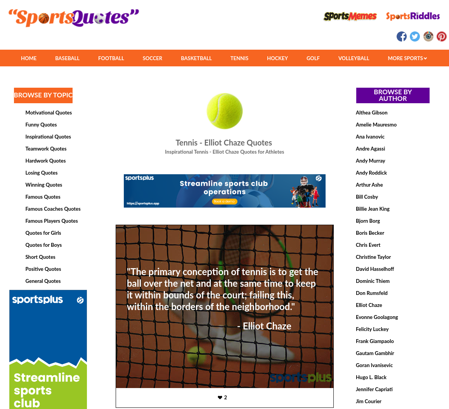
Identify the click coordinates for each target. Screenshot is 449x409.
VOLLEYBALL (353, 58)
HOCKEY (277, 58)
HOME (28, 58)
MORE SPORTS (407, 58)
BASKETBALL (196, 58)
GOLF (313, 58)
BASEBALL (67, 58)
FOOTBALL (111, 58)
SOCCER (152, 58)
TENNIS (239, 58)
